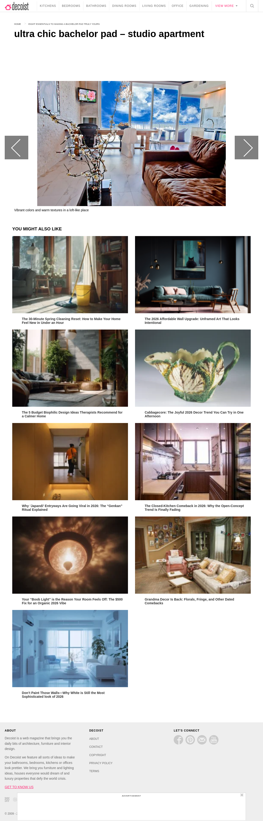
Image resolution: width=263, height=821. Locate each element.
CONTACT (96, 746)
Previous (16, 147)
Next (246, 147)
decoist (21, 6)
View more (224, 6)
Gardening (199, 6)
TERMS (94, 770)
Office (178, 6)
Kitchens (48, 6)
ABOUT (94, 738)
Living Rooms (154, 6)
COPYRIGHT (97, 754)
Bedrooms (71, 6)
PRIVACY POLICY (101, 762)
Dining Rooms (124, 6)
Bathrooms (96, 6)
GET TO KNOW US (19, 786)
